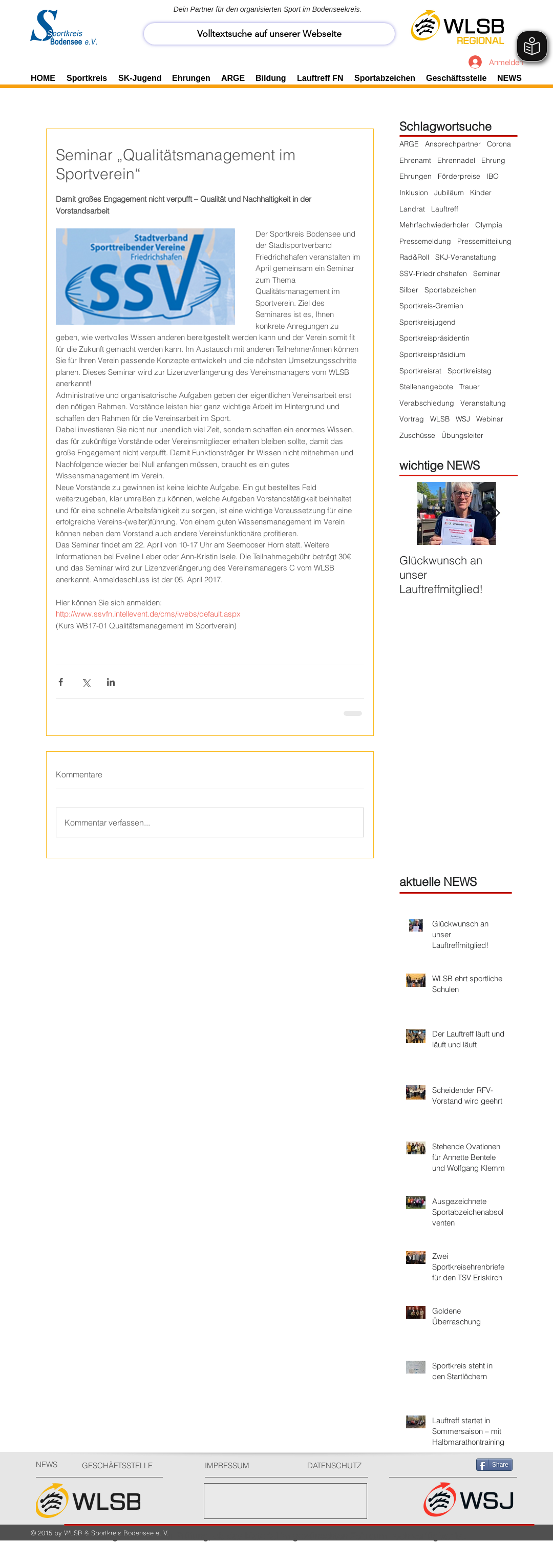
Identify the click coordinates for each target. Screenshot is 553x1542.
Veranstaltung (483, 403)
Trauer (469, 386)
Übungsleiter (462, 435)
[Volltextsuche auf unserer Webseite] (269, 34)
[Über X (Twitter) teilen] (86, 682)
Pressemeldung (425, 241)
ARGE (409, 144)
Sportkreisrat (420, 370)
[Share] (494, 1465)
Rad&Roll (414, 257)
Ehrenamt (415, 160)
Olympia (488, 224)
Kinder (481, 192)
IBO (492, 176)
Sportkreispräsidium (432, 354)
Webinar (489, 419)
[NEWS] (54, 1464)
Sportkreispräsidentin (434, 338)
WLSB (440, 419)
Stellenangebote (426, 386)
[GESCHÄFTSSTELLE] (120, 1465)
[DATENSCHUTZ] (338, 1465)
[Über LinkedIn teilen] (111, 682)
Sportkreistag (470, 370)
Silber (408, 289)
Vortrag (411, 419)
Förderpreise (459, 176)
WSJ (463, 419)
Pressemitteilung (484, 241)
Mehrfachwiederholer (434, 224)
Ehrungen (415, 176)
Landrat (412, 209)
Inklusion (413, 192)
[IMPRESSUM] (243, 1465)
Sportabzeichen (450, 289)
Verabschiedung (426, 403)
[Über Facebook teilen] (61, 682)
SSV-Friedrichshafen (433, 273)
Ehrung (493, 160)
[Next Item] (495, 513)
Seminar (486, 273)
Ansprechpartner (453, 144)
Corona (499, 144)
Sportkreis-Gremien (431, 305)
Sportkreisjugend (427, 322)
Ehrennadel (456, 160)
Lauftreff (444, 209)
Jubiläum (449, 192)
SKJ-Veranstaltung (465, 257)
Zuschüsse (417, 435)
